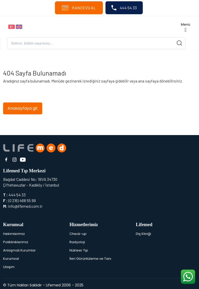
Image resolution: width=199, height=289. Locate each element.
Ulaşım (9, 266)
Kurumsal (11, 258)
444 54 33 (124, 7)
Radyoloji (77, 242)
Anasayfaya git (23, 108)
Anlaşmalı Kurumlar (19, 250)
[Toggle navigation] (186, 27)
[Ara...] (96, 43)
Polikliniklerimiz (15, 242)
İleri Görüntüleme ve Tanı (90, 258)
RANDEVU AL (79, 7)
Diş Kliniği (143, 233)
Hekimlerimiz (14, 233)
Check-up (78, 233)
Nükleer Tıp (78, 250)
